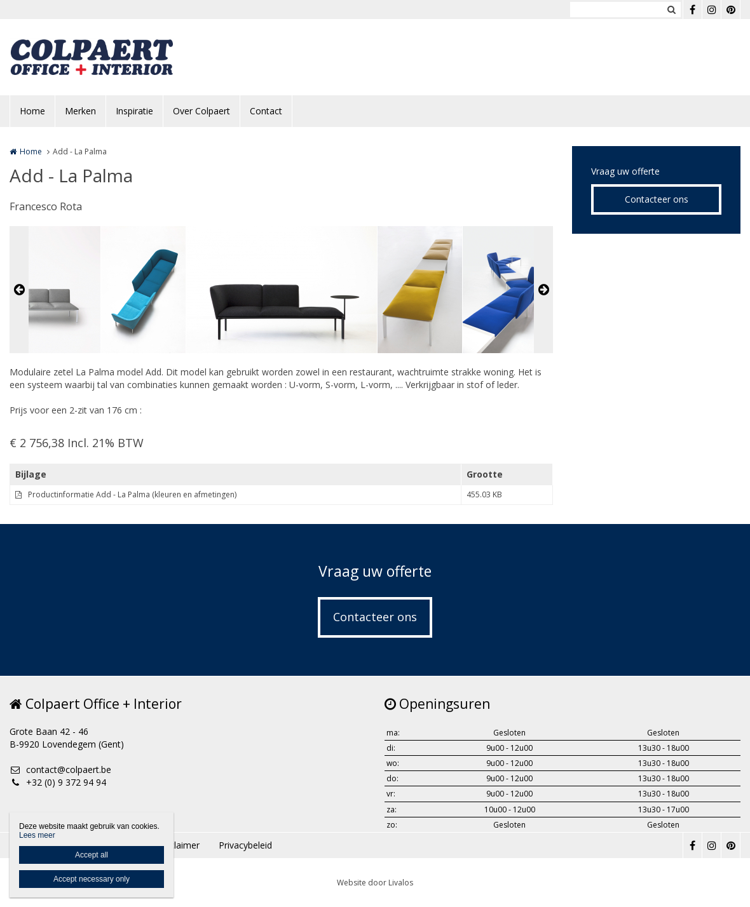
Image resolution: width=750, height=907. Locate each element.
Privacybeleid (245, 845)
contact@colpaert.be (60, 769)
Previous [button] (19, 289)
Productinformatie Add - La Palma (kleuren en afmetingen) (132, 494)
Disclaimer (178, 845)
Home (32, 111)
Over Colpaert (201, 111)
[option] (281, 289)
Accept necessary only (91, 879)
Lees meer (37, 835)
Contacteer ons (656, 199)
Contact (266, 111)
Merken (80, 111)
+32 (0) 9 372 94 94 (58, 782)
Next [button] (543, 289)
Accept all (91, 854)
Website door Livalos (375, 882)
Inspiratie (134, 111)
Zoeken (671, 9)
